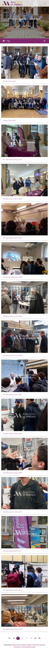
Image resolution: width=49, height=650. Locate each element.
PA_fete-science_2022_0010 (12, 512)
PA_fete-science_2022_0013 (12, 629)
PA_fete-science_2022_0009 (12, 473)
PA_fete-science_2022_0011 (12, 551)
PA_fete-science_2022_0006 (12, 355)
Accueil (4, 41)
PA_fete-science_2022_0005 (12, 316)
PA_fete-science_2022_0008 (12, 434)
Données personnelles (28, 647)
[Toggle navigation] (45, 3)
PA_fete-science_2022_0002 (12, 199)
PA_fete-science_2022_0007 (12, 395)
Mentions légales (26, 645)
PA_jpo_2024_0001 (9, 120)
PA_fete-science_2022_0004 (12, 277)
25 (31, 638)
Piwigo (14, 645)
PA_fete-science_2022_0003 (12, 238)
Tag (8, 41)
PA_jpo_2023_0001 (9, 81)
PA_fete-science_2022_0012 (12, 590)
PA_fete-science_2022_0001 (12, 159)
